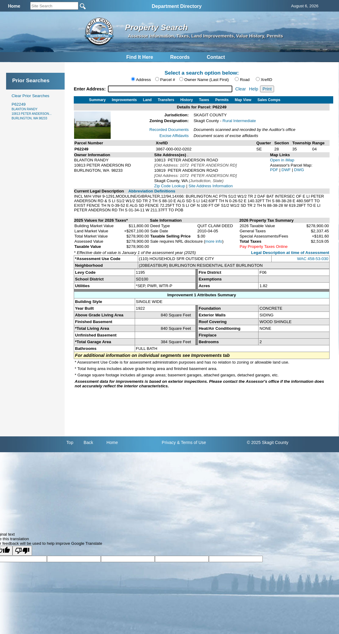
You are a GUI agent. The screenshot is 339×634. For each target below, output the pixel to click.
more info (213, 241)
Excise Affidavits (174, 135)
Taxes (204, 100)
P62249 (32, 111)
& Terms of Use (191, 442)
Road (245, 79)
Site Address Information (210, 186)
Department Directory (177, 6)
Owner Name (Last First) (206, 79)
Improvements (124, 100)
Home (112, 442)
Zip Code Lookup (169, 186)
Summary (97, 100)
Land (147, 100)
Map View (243, 100)
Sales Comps (268, 100)
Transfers (166, 100)
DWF (286, 169)
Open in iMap (282, 160)
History (186, 100)
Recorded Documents (169, 129)
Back (88, 442)
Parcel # (167, 79)
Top (69, 442)
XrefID (266, 79)
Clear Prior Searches (30, 95)
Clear (240, 88)
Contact (216, 57)
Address (143, 79)
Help (253, 88)
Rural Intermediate (239, 120)
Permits (222, 100)
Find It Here (139, 57)
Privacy (169, 442)
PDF (274, 169)
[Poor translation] (22, 551)
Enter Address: (90, 88)
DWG (299, 169)
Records (180, 57)
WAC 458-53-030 (312, 258)
